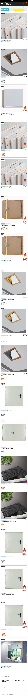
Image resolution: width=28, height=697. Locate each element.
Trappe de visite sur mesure (6, 41)
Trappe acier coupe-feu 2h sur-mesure (7, 631)
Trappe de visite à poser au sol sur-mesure (8, 521)
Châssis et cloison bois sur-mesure (7, 667)
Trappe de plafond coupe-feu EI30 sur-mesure (7, 337)
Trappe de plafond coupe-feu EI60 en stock (7, 375)
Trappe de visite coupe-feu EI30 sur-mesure (7, 188)
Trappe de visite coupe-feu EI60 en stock (8, 225)
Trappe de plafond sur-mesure (6, 78)
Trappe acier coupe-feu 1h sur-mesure (7, 594)
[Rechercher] (19, 4)
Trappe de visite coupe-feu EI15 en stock (8, 114)
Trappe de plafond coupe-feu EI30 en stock (7, 300)
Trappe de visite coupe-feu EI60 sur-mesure (7, 262)
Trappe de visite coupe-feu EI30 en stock (8, 151)
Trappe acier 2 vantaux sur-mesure (7, 448)
